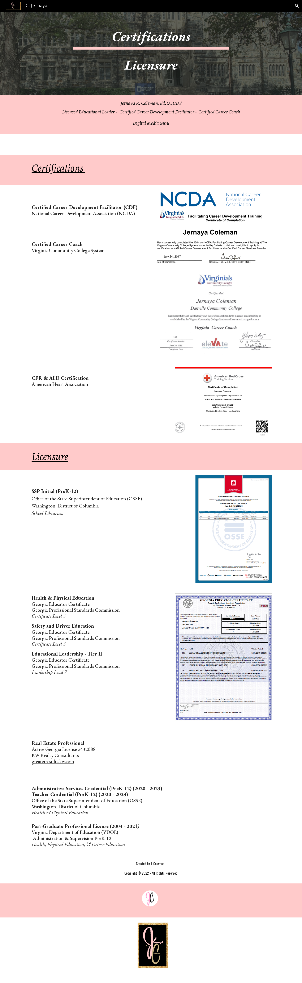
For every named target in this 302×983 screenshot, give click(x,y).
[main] (151, 54)
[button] (297, 6)
